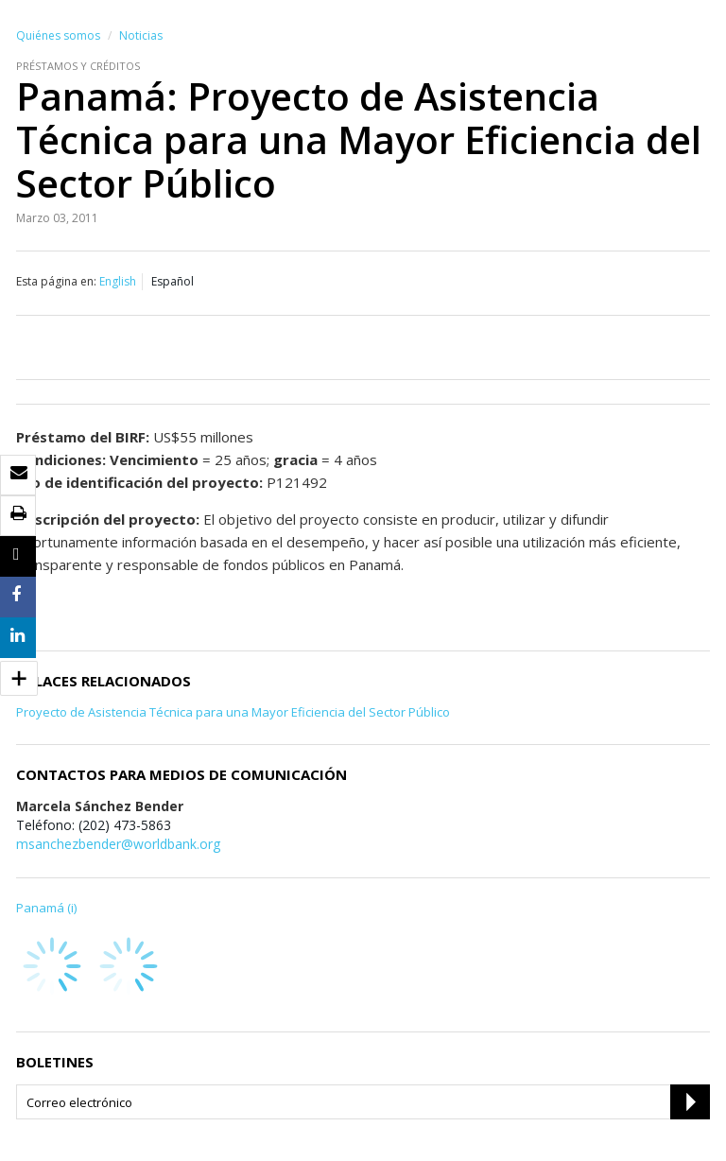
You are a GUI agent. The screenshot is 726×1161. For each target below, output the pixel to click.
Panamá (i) (46, 907)
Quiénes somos (58, 35)
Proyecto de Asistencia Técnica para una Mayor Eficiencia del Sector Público (233, 711)
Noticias (141, 35)
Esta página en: (56, 281)
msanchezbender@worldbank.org (118, 844)
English (117, 281)
